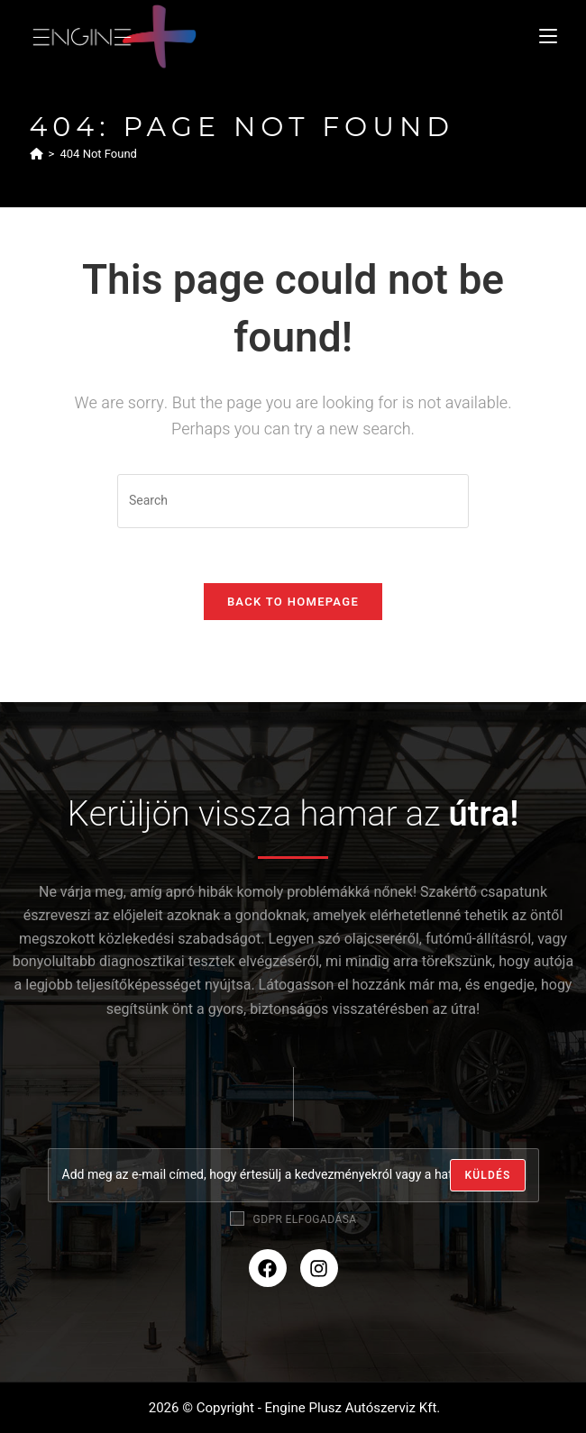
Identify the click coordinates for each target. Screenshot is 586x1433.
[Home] (36, 153)
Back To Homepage (293, 601)
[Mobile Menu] (548, 36)
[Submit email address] (487, 1175)
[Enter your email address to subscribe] (293, 1175)
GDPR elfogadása (293, 1219)
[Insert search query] (293, 500)
